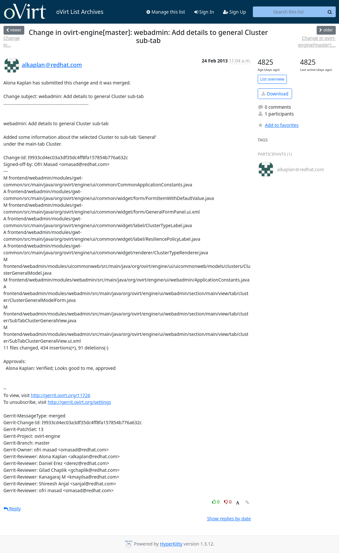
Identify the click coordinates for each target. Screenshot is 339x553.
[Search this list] (288, 11)
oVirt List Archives (54, 12)
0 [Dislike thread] (228, 502)
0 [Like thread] (216, 502)
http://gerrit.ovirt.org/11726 (60, 395)
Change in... (12, 41)
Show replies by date (229, 518)
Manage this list (165, 12)
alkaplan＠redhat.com (52, 65)
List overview (272, 79)
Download (274, 94)
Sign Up (234, 12)
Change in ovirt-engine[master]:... (317, 41)
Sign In (204, 12)
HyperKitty (171, 544)
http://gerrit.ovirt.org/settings (79, 402)
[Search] (330, 11)
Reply (12, 508)
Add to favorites (278, 125)
